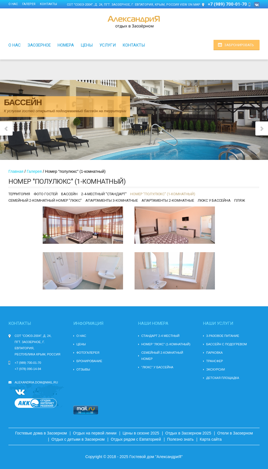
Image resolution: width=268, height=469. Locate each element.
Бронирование (89, 361)
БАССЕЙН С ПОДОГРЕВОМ (226, 344)
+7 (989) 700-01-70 (28, 362)
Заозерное (39, 45)
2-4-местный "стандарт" (104, 194)
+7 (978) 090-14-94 (28, 369)
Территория (19, 194)
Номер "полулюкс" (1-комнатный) (162, 194)
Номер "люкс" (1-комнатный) (165, 344)
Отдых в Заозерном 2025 (188, 433)
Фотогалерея (87, 352)
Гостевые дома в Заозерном (41, 433)
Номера (66, 45)
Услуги (107, 45)
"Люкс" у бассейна (157, 367)
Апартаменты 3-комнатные (111, 200)
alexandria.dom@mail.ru (36, 382)
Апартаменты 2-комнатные (168, 200)
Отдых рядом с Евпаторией (136, 439)
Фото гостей (46, 194)
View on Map (190, 4)
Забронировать (239, 45)
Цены (87, 45)
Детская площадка (222, 378)
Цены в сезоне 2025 (140, 433)
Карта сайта (211, 439)
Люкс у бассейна (214, 200)
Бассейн (69, 194)
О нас (13, 4)
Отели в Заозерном (235, 433)
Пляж (239, 200)
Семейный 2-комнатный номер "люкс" (45, 200)
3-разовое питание (222, 335)
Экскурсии (215, 369)
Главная (15, 171)
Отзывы (83, 369)
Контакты (48, 4)
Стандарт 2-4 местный (160, 335)
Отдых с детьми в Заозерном (78, 439)
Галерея (28, 4)
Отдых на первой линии (95, 433)
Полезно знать (180, 439)
